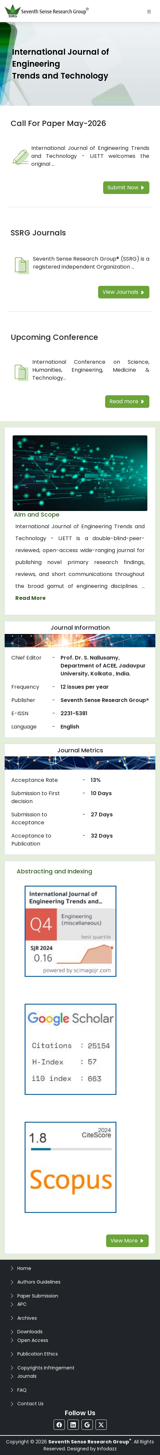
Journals (27, 1376)
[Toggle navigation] (149, 11)
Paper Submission (37, 1296)
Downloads (30, 1331)
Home (24, 1268)
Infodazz (107, 1448)
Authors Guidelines (39, 1282)
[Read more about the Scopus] (70, 1167)
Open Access (32, 1340)
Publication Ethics (37, 1354)
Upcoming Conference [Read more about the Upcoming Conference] (54, 337)
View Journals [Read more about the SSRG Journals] (123, 292)
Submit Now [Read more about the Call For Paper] (126, 187)
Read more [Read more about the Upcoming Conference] (127, 401)
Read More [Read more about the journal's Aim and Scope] (30, 598)
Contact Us (30, 1403)
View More (127, 1240)
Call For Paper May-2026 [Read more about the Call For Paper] (58, 123)
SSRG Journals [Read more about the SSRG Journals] (38, 232)
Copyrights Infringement (46, 1367)
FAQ (22, 1390)
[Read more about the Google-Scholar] (70, 1049)
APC (22, 1304)
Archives (27, 1318)
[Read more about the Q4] (70, 931)
